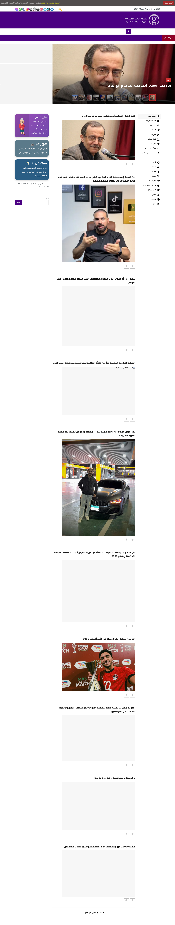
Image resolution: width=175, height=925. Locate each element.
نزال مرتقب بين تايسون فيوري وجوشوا (114, 778)
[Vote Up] (132, 164)
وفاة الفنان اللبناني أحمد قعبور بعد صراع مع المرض (108, 116)
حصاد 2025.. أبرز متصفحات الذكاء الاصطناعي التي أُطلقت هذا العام (99, 846)
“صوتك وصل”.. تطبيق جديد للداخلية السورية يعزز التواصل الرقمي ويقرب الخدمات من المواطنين (97, 709)
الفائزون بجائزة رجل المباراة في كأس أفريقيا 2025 (109, 639)
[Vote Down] (126, 164)
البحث (46, 198)
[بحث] (128, 31)
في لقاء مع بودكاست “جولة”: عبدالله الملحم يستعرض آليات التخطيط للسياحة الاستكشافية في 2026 (94, 554)
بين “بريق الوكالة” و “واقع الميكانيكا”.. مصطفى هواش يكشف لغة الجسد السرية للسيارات (96, 433)
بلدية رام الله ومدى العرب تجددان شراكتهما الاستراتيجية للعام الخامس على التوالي (96, 280)
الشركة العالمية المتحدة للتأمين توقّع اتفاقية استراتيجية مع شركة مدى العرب (94, 363)
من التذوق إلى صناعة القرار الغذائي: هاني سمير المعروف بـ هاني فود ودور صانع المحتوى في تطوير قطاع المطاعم (96, 179)
